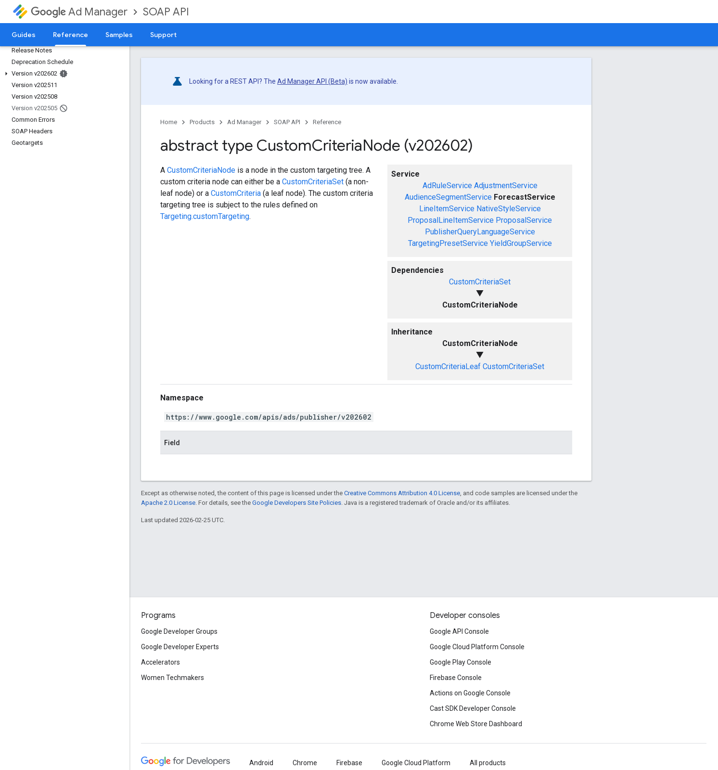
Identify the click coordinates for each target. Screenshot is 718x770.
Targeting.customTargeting (204, 216)
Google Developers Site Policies (296, 502)
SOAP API (166, 11)
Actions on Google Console (470, 693)
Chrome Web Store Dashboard (476, 724)
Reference (327, 122)
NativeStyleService (508, 208)
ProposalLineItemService (451, 220)
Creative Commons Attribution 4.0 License (402, 493)
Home (168, 122)
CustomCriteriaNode (201, 170)
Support (163, 34)
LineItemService (446, 208)
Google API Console (459, 631)
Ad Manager (79, 11)
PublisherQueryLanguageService (480, 231)
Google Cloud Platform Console (477, 647)
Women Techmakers (172, 677)
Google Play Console (460, 662)
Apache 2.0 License (168, 502)
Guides (24, 34)
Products (202, 122)
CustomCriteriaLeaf (448, 366)
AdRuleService (447, 185)
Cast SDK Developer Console (473, 708)
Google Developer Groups (179, 631)
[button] (63, 73)
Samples (119, 34)
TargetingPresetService (448, 243)
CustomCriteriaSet (480, 281)
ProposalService (524, 220)
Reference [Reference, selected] (70, 34)
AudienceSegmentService (448, 197)
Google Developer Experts (180, 647)
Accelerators (160, 662)
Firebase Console (456, 677)
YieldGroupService (521, 243)
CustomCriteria (236, 193)
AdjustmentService (506, 185)
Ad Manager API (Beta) (312, 81)
